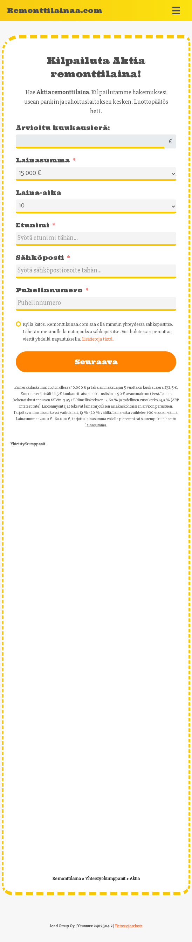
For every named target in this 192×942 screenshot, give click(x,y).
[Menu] (176, 10)
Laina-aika (38, 193)
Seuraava (96, 361)
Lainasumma (43, 160)
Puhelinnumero (49, 290)
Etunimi (32, 225)
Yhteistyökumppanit (105, 879)
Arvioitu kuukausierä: (63, 128)
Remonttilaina (66, 879)
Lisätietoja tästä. (98, 339)
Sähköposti (40, 258)
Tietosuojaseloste (129, 926)
